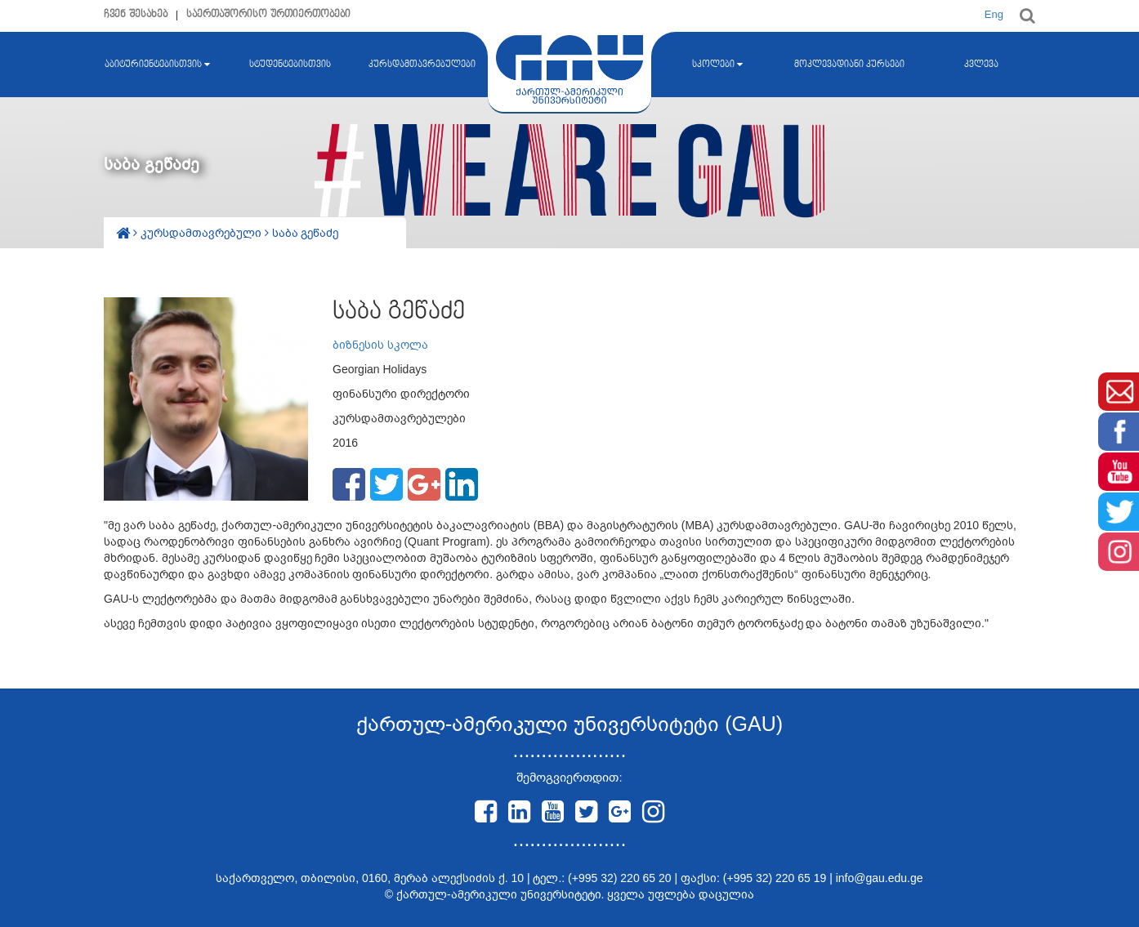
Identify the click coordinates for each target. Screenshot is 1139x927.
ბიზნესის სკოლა (380, 344)
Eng (994, 14)
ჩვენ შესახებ (136, 14)
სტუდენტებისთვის (290, 64)
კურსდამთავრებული (203, 232)
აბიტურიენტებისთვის (157, 64)
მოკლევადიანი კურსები (849, 64)
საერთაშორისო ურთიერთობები (268, 14)
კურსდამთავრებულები (422, 64)
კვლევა (981, 64)
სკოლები (717, 64)
